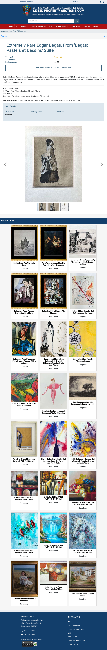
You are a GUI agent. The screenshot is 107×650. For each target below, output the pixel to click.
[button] (42, 207)
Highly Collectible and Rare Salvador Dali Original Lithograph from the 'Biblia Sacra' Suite (53, 362)
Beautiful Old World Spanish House (83, 595)
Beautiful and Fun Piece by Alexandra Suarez (83, 360)
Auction (9, 31)
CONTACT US (76, 26)
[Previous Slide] (5, 164)
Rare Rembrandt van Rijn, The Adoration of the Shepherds (53, 264)
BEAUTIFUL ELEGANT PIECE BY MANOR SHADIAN (24, 405)
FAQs (50, 26)
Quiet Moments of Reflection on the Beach (24, 600)
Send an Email (29, 634)
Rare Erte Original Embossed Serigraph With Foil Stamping (53, 412)
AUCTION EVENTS (22, 26)
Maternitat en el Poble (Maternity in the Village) (53, 588)
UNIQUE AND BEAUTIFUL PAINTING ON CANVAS (24, 499)
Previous (4, 36)
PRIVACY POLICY (73, 644)
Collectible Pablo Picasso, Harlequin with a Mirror (24, 312)
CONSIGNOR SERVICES (38, 26)
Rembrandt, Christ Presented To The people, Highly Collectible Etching (83, 262)
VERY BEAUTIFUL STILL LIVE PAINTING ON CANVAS (83, 504)
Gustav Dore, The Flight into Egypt (24, 264)
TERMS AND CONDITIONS (76, 640)
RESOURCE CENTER (62, 26)
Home (2, 31)
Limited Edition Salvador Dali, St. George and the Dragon (82, 312)
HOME (11, 26)
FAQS (69, 633)
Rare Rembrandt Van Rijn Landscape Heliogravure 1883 (82, 403)
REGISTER (87, 26)
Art (15, 31)
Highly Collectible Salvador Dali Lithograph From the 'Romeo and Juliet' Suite (53, 461)
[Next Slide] (101, 164)
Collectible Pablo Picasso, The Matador (53, 312)
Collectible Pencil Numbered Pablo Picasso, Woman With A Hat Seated (24, 361)
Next (104, 36)
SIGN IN (95, 26)
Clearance (22, 31)
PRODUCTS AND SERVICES (77, 629)
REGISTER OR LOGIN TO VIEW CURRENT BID (53, 68)
